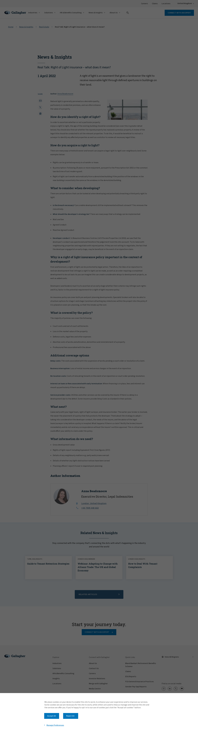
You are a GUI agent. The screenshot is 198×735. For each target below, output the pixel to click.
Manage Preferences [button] (55, 725)
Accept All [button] (51, 716)
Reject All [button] (70, 716)
